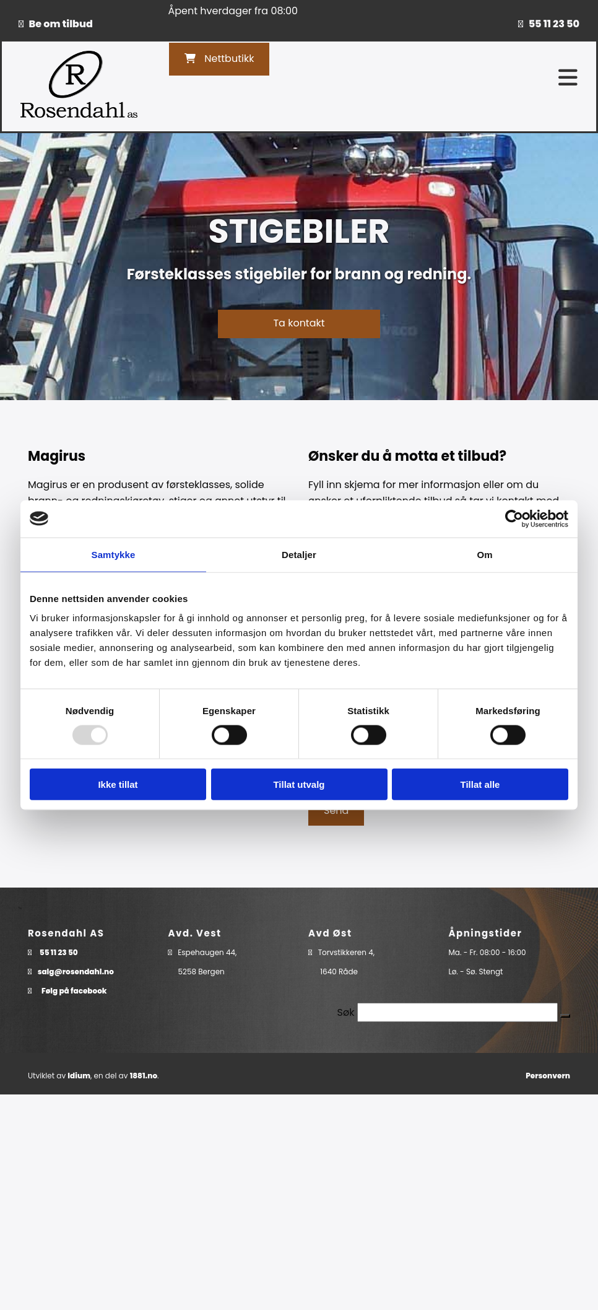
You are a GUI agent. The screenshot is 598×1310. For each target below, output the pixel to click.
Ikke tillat (117, 784)
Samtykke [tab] (114, 554)
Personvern (548, 1075)
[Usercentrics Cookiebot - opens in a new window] (514, 518)
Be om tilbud (61, 24)
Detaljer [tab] (299, 554)
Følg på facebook (74, 990)
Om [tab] (484, 554)
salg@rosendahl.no (76, 971)
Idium (78, 1075)
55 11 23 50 (554, 24)
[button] (219, 59)
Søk (346, 1012)
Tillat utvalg (298, 784)
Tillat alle (480, 784)
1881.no (143, 1075)
